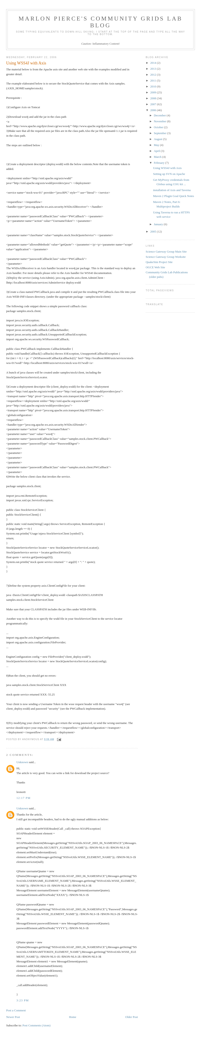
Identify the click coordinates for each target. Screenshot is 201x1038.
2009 (153, 92)
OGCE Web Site (155, 267)
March (158, 157)
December (160, 115)
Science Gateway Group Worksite (166, 256)
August (158, 139)
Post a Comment (16, 1010)
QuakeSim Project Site (159, 262)
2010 (153, 86)
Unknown (22, 762)
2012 (153, 74)
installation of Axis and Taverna (172, 190)
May (157, 145)
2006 (153, 110)
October (159, 127)
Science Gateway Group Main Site (166, 251)
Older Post (131, 1017)
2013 (153, 68)
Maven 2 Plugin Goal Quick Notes (173, 196)
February (159, 162)
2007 (153, 104)
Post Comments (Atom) (36, 1025)
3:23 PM (22, 1000)
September (160, 133)
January (159, 224)
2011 (153, 80)
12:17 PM (23, 798)
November (160, 121)
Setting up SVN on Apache (169, 174)
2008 (153, 98)
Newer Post (13, 1017)
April (157, 151)
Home (72, 1017)
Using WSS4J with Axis (167, 168)
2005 (153, 231)
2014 (153, 62)
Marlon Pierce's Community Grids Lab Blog (101, 22)
